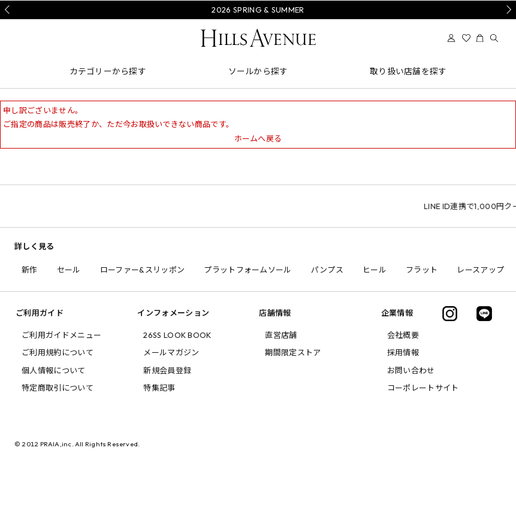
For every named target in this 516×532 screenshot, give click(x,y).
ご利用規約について (57, 352)
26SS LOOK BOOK (177, 335)
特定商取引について (57, 387)
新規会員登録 (167, 370)
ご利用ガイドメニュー (61, 335)
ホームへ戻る (258, 138)
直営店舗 (281, 335)
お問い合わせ (411, 370)
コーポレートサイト (423, 387)
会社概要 (403, 335)
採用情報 (403, 352)
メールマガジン (171, 352)
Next (507, 9)
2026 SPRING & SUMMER (258, 9)
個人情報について (54, 370)
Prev (9, 9)
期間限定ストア (293, 352)
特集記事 (159, 387)
